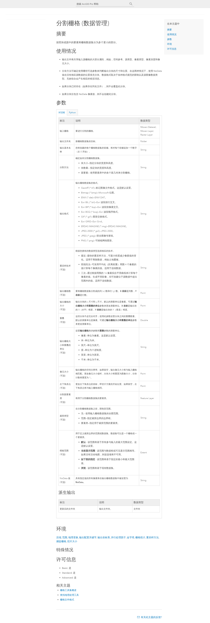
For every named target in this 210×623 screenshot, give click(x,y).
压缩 (58, 537)
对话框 (61, 112)
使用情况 (171, 34)
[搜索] (131, 3)
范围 (64, 537)
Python (72, 112)
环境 (169, 44)
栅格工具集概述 (68, 590)
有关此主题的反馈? (151, 617)
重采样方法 (152, 537)
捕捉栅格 (61, 541)
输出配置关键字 (88, 537)
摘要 (169, 29)
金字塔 (130, 537)
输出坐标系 (104, 537)
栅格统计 (140, 537)
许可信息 (171, 48)
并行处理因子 (118, 537)
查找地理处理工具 (69, 595)
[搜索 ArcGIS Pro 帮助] (102, 4)
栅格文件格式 (67, 599)
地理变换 (73, 537)
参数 (169, 39)
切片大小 (72, 541)
